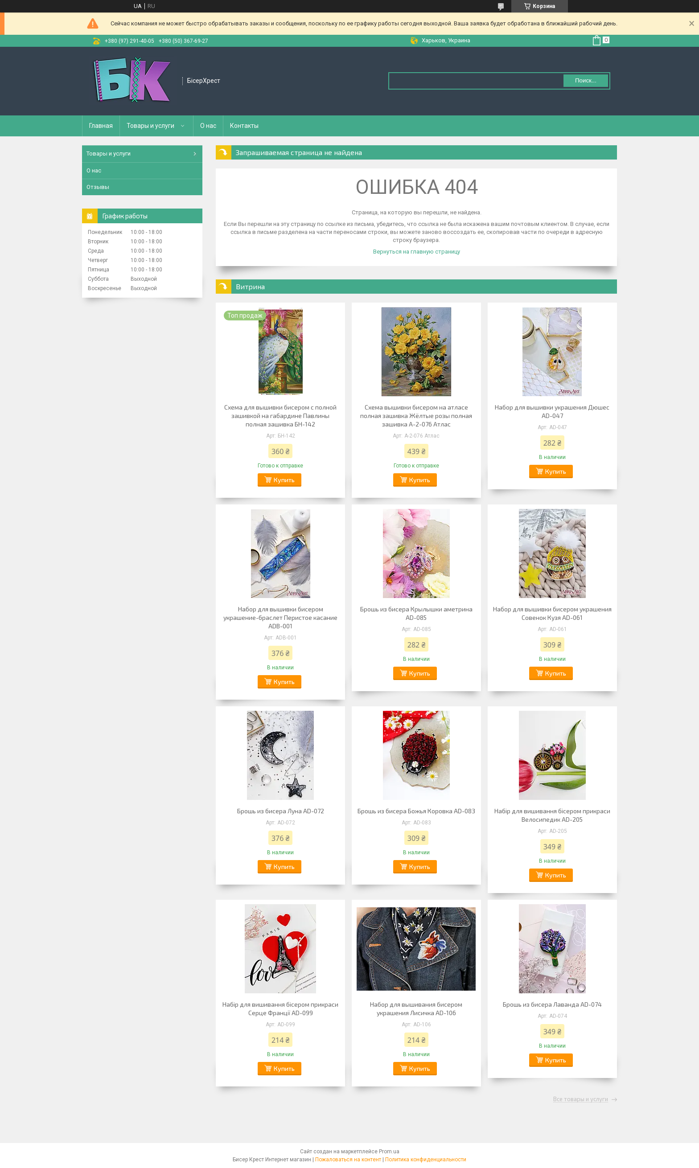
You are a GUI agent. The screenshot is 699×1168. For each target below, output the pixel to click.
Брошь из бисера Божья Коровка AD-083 (416, 811)
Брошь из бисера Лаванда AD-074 (552, 1004)
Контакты (244, 125)
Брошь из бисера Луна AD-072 (280, 811)
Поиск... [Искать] (585, 80)
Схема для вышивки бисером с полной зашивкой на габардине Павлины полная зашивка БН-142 (280, 415)
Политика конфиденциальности (425, 1159)
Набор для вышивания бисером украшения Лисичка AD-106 (416, 1008)
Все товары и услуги (580, 1099)
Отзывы (97, 187)
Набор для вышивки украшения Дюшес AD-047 (552, 411)
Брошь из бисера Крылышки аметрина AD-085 (416, 613)
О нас (208, 125)
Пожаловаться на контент (348, 1159)
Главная (101, 125)
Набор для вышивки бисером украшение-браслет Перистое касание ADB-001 (280, 617)
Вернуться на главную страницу (416, 251)
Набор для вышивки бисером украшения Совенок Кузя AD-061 (552, 613)
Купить (284, 480)
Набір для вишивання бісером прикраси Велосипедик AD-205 (552, 815)
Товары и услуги (150, 125)
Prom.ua (389, 1151)
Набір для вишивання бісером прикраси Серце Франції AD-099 (280, 1008)
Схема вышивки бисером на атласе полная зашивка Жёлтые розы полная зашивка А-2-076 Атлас (416, 415)
